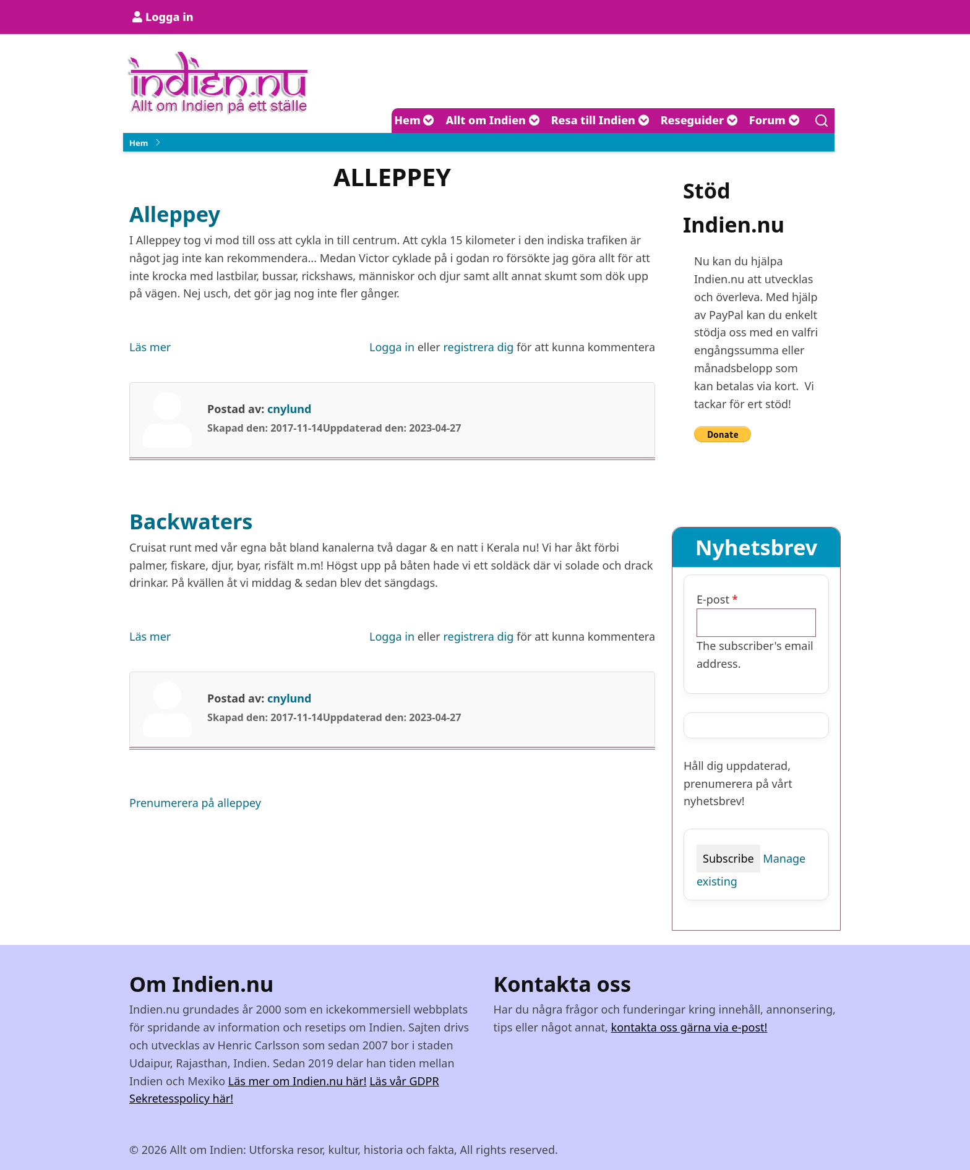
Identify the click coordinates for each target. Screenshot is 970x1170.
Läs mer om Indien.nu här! (297, 1081)
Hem (414, 120)
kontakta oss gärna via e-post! (689, 1027)
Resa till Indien (600, 120)
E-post (713, 599)
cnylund (289, 408)
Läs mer (150, 347)
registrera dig (478, 346)
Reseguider (699, 120)
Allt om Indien (492, 120)
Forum (774, 120)
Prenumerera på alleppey (195, 802)
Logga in (169, 16)
